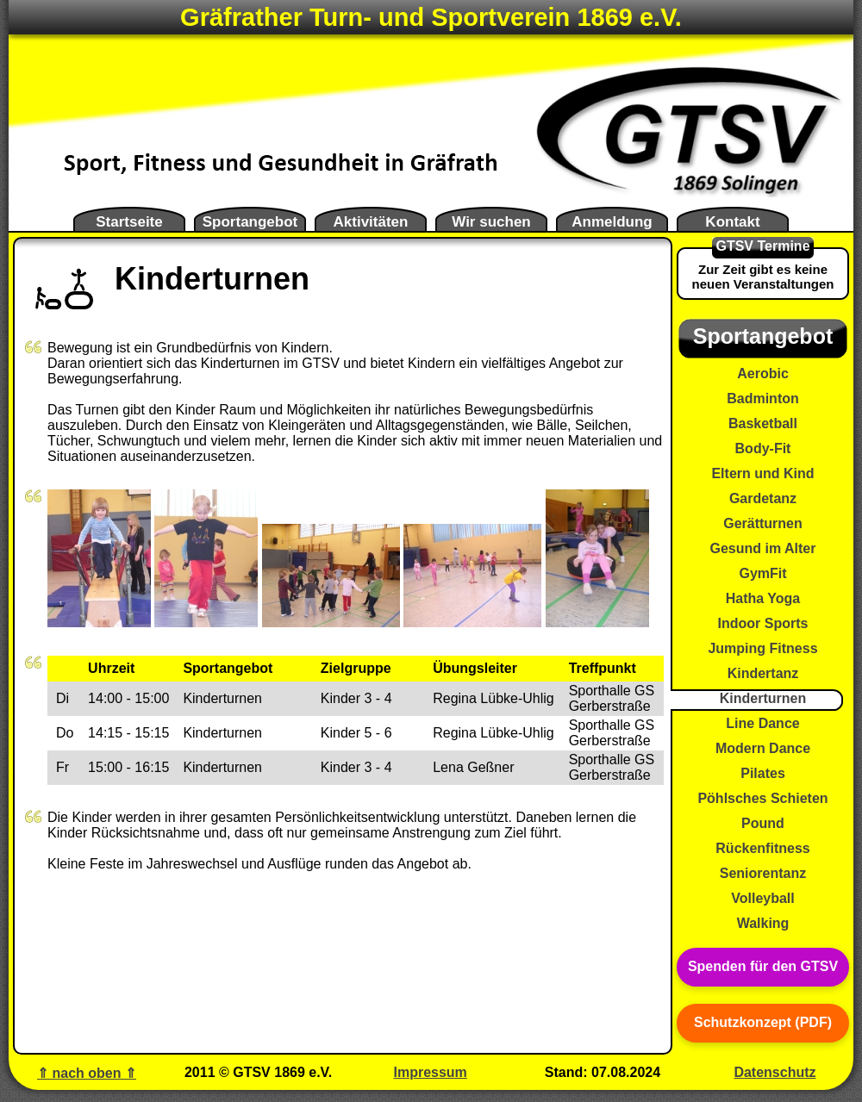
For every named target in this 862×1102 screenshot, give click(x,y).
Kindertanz (763, 673)
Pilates (762, 773)
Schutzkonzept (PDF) (763, 1022)
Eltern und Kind (762, 473)
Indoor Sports (763, 623)
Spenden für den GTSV (763, 966)
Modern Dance (762, 748)
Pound (762, 823)
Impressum (429, 1072)
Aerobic (763, 373)
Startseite (129, 222)
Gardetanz (762, 498)
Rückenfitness (762, 848)
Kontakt (732, 222)
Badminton (763, 398)
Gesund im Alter (763, 548)
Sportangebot (250, 222)
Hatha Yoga (763, 598)
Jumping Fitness (762, 648)
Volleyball (763, 898)
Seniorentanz (763, 873)
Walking (763, 923)
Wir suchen (491, 222)
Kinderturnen (763, 698)
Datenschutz (774, 1072)
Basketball (762, 423)
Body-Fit (763, 448)
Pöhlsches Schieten (762, 798)
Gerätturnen (763, 523)
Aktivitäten (371, 222)
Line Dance (762, 723)
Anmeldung (612, 222)
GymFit (762, 573)
